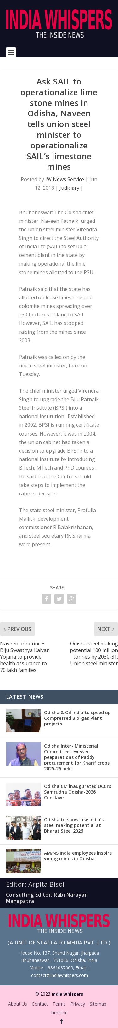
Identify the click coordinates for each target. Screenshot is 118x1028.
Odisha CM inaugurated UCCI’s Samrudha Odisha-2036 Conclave (77, 791)
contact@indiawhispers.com (59, 975)
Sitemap (98, 1004)
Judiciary (69, 187)
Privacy (77, 1004)
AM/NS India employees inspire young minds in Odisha (78, 856)
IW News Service (64, 179)
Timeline (59, 1012)
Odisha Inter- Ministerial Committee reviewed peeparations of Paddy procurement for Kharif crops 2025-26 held (77, 757)
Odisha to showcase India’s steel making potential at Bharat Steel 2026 (74, 825)
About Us (17, 1004)
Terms (59, 1004)
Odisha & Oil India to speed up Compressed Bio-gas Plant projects (77, 718)
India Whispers (67, 994)
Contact (40, 1004)
